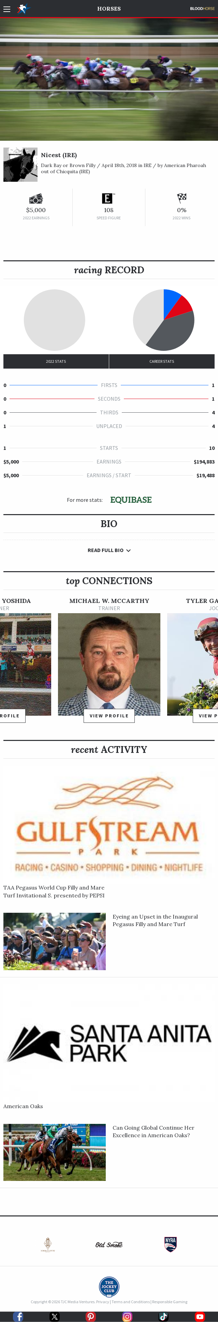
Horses (109, 8)
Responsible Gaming (169, 1301)
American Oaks (23, 1106)
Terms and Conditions (131, 1301)
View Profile (109, 716)
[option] (109, 663)
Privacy (102, 1301)
